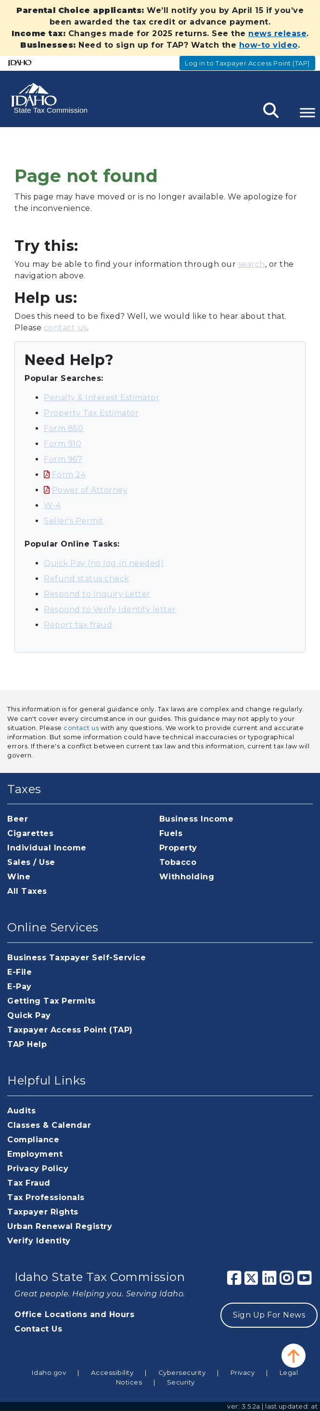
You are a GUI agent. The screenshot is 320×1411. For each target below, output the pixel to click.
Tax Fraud (29, 1183)
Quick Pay (29, 1015)
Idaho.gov (49, 1372)
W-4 (52, 505)
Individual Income (47, 847)
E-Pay (19, 986)
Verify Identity (39, 1240)
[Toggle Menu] (307, 112)
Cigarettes (30, 833)
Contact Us (38, 1328)
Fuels (171, 833)
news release (277, 33)
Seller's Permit (73, 520)
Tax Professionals (46, 1197)
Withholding (187, 876)
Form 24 (69, 474)
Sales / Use (31, 862)
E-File (19, 972)
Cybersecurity (182, 1372)
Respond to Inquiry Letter (97, 594)
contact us (65, 327)
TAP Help (27, 1044)
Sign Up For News (269, 1315)
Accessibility (112, 1372)
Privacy (242, 1372)
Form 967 (63, 459)
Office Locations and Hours (74, 1314)
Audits (21, 1110)
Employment (35, 1154)
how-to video (268, 45)
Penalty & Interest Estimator (101, 397)
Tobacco (178, 862)
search (251, 264)
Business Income (196, 818)
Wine (18, 876)
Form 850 (63, 428)
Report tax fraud (78, 624)
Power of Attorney (90, 490)
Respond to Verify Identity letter (110, 609)
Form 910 (62, 443)
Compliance (33, 1139)
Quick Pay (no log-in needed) (104, 563)
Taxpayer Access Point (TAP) (70, 1029)
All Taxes (27, 891)
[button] (294, 1356)
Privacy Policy (37, 1168)
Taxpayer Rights (42, 1211)
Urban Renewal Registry (59, 1226)
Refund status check (86, 578)
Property (178, 847)
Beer (17, 818)
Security (181, 1382)
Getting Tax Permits (51, 1001)
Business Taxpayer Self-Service (76, 957)
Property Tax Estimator (91, 413)
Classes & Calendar (49, 1125)
